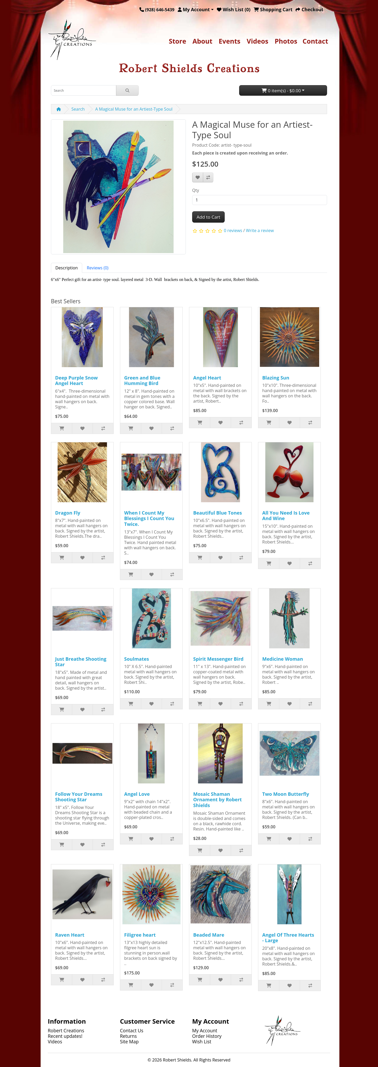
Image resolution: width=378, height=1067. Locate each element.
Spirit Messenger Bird (218, 659)
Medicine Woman (282, 659)
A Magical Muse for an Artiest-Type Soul (133, 109)
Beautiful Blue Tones (217, 513)
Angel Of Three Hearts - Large (288, 938)
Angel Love (137, 794)
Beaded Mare (208, 935)
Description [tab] (66, 268)
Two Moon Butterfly (285, 794)
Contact (315, 41)
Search (78, 109)
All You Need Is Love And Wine (286, 516)
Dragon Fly (67, 513)
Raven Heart (69, 935)
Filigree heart (140, 935)
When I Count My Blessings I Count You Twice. (149, 518)
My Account (204, 1030)
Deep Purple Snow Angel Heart (76, 381)
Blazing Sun (275, 378)
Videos (257, 41)
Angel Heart (207, 378)
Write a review (260, 231)
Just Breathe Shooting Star (80, 662)
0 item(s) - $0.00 (281, 91)
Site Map (129, 1041)
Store (177, 41)
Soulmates (136, 659)
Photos (286, 41)
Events (229, 41)
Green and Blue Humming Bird (142, 381)
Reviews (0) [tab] (97, 268)
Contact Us (131, 1030)
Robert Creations (66, 1030)
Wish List (201, 1041)
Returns (128, 1036)
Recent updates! (65, 1036)
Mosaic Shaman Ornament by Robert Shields (217, 799)
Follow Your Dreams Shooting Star (78, 797)
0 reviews (233, 231)
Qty (195, 190)
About (202, 41)
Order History (207, 1036)
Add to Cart (208, 217)
